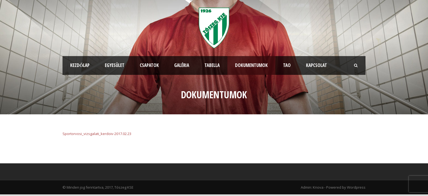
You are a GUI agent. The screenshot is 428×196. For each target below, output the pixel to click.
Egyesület (114, 65)
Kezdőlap (80, 65)
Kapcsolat (316, 65)
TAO (287, 65)
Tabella (212, 65)
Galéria (181, 65)
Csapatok (149, 65)
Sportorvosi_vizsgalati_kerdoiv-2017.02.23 (97, 133)
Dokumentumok (251, 65)
